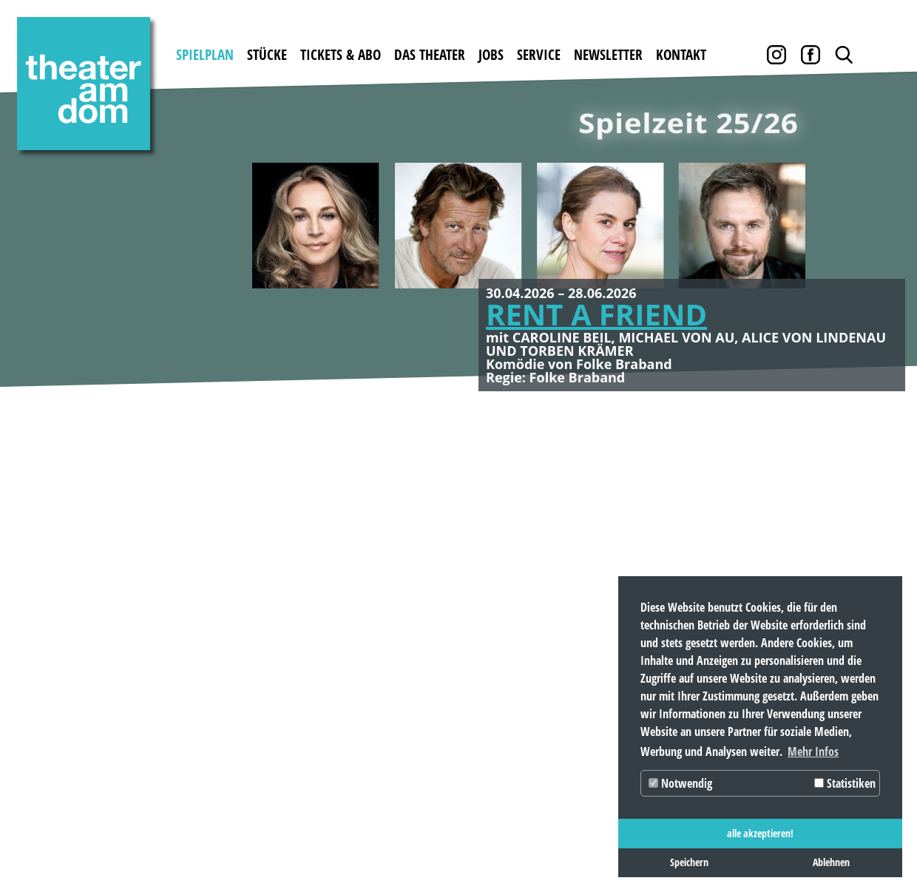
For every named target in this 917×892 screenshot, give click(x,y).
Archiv (587, 606)
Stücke (267, 54)
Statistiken (845, 783)
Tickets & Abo (340, 54)
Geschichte (390, 580)
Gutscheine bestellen (282, 606)
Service (539, 54)
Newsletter (608, 54)
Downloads (600, 580)
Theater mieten (405, 606)
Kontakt (681, 54)
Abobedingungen (269, 658)
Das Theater (429, 54)
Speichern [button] (689, 862)
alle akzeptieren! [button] (760, 833)
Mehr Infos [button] (813, 751)
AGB (577, 632)
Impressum (52, 841)
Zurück (37, 240)
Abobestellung (261, 684)
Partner (592, 658)
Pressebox (597, 684)
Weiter (880, 240)
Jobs (491, 54)
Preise (233, 632)
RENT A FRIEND (596, 314)
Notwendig (680, 783)
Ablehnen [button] (831, 862)
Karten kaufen (261, 580)
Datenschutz (141, 841)
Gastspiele (144, 580)
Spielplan (205, 54)
